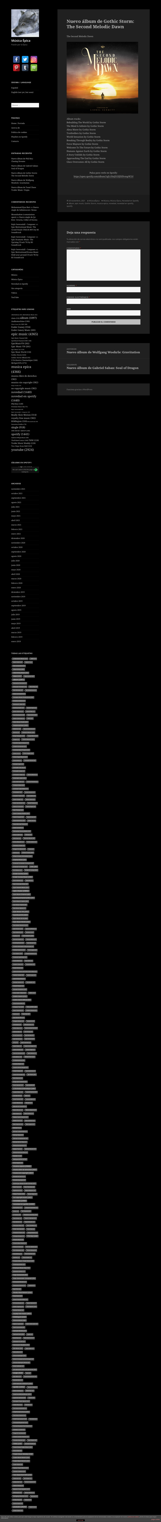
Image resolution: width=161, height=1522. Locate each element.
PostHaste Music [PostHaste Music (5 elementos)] (18, 1264)
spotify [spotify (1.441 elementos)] (20, 434)
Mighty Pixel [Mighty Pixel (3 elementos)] (17, 1149)
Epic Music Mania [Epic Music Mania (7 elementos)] (19, 908)
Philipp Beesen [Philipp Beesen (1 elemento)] (32, 1232)
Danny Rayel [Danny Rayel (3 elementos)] (30, 806)
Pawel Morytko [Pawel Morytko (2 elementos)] (29, 1222)
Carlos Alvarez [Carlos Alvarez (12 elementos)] (28, 739)
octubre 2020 (16, 547)
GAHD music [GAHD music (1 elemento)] (31, 975)
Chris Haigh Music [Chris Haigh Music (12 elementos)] (20, 757)
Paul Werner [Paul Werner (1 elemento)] (17, 1222)
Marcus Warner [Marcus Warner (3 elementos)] (31, 1110)
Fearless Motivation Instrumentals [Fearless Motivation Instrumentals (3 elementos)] (23, 946)
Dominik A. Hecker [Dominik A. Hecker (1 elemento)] (18, 845)
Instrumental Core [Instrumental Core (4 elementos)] (31, 1028)
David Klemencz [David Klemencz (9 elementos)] (19, 820)
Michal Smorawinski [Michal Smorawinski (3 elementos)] (19, 1145)
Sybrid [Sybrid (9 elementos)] (31, 1398)
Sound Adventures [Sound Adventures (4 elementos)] (30, 1376)
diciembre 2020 (18, 538)
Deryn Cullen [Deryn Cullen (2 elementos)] (17, 835)
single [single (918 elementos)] (18, 427)
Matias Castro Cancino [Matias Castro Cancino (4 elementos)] (20, 1117)
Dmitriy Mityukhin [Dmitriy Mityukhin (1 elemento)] (18, 842)
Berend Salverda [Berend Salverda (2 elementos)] (29, 729)
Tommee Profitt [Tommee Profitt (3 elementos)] (30, 1444)
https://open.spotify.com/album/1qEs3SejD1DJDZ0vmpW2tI (103, 176)
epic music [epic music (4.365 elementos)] (24, 334)
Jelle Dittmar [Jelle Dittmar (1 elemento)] (32, 1053)
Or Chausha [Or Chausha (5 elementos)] (26, 1211)
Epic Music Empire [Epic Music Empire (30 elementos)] (20, 901)
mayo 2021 (15, 516)
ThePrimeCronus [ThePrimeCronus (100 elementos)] (19, 440)
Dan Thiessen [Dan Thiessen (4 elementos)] (18, 810)
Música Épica (20, 40)
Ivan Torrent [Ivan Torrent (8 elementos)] (29, 1039)
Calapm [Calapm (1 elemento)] (16, 739)
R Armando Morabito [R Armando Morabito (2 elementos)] (19, 1282)
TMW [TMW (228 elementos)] (34, 440)
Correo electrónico (78, 297)
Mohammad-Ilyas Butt (20, 207)
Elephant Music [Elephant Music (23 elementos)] (19, 860)
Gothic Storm (90, 203)
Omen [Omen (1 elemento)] (15, 1211)
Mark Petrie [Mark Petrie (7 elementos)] (28, 1113)
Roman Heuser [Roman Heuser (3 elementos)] (18, 1310)
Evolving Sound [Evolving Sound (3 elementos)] (18, 943)
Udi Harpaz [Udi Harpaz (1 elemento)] (27, 1478)
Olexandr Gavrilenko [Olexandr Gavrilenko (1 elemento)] (31, 1207)
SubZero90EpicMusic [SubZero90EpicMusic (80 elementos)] (20, 438)
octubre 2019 (16, 601)
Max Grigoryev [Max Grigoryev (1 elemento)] (17, 1124)
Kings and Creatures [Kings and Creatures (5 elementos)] (19, 1081)
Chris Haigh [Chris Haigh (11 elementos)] (28, 753)
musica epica (102, 203)
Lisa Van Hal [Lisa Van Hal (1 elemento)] (17, 1095)
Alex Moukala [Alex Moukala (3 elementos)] (17, 690)
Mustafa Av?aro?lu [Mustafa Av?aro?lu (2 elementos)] (19, 1176)
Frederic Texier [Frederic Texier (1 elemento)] (17, 964)
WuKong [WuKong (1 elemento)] (34, 1496)
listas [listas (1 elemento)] (27, 1095)
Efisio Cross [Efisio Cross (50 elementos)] (16, 324)
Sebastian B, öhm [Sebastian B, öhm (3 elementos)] (19, 1341)
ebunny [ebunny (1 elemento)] (16, 852)
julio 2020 (15, 560)
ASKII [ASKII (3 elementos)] (30, 718)
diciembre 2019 (18, 592)
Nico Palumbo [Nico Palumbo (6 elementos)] (29, 1187)
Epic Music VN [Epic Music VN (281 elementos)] (20, 346)
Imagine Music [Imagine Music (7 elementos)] (18, 1021)
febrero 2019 (16, 637)
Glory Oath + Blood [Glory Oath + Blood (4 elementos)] (19, 993)
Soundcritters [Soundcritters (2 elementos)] (17, 1380)
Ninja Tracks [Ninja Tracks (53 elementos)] (16, 385)
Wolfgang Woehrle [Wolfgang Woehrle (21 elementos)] (20, 1496)
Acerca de (15, 128)
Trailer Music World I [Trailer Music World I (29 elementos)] (21, 1457)
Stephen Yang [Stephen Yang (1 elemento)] (32, 1387)
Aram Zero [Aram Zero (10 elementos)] (32, 715)
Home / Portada (18, 123)
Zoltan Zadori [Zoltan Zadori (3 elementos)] (17, 1510)
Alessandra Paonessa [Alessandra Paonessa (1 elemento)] (19, 683)
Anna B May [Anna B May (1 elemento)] (30, 711)
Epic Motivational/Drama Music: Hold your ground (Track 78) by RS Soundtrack (25, 255)
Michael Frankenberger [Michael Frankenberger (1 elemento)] (20, 1131)
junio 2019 (15, 619)
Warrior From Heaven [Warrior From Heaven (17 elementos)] (21, 1489)
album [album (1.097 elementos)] (28, 318)
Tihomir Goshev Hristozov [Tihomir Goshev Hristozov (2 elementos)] (20, 1436)
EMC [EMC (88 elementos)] (24, 324)
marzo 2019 (16, 632)
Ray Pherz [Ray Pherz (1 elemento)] (16, 1289)
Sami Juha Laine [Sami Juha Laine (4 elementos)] (31, 1324)
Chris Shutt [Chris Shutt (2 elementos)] (17, 760)
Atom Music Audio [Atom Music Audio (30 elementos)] (20, 722)
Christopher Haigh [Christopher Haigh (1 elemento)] (18, 774)
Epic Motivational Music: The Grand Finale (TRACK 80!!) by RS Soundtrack (25, 230)
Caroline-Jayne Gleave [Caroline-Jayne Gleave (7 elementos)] (20, 743)
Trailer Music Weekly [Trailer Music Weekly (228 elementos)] (23, 443)
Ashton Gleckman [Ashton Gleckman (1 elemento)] (18, 718)
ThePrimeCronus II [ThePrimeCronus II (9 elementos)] (19, 1419)
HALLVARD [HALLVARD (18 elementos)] (32, 1007)
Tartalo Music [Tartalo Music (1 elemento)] (17, 1405)
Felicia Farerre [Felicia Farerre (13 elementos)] (19, 950)
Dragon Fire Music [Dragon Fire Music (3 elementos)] (19, 849)
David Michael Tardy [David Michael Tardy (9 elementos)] (20, 824)
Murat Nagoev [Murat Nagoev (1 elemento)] (17, 1163)
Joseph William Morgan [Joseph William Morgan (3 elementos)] (20, 1067)
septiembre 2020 (18, 551)
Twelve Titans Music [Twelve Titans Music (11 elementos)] (20, 1468)
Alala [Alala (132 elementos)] (15, 318)
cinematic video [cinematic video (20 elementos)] (19, 778)
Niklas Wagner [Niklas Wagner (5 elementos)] (30, 1190)
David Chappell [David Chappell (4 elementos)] (18, 817)
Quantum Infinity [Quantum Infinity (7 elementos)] (18, 1271)
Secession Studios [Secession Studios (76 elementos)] (18, 424)
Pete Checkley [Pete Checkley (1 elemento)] (31, 1225)
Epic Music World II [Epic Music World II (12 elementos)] (20, 925)
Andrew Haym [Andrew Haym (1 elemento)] (31, 708)
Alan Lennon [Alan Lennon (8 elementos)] (29, 676)
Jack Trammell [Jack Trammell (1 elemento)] (25, 1042)
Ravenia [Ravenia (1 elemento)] (31, 1285)
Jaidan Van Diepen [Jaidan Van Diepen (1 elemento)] (30, 1046)
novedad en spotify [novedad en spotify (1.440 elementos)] (23, 1204)
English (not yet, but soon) (22, 92)
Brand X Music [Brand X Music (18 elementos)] (28, 732)
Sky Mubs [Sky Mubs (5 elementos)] (17, 1376)
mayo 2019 (15, 623)
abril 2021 (15, 520)
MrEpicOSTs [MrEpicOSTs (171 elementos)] (19, 363)
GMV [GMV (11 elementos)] (32, 993)
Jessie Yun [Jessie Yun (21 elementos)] (29, 1057)
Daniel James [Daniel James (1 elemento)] (30, 799)
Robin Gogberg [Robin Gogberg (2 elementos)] (18, 1306)
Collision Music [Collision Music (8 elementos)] (18, 785)
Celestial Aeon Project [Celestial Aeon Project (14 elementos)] (21, 750)
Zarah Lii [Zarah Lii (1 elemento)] (33, 1507)
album (71, 203)
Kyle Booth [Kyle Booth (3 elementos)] (30, 1085)
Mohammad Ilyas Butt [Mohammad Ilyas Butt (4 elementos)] (20, 1152)
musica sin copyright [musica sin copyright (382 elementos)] (24, 382)
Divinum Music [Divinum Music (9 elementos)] (29, 838)
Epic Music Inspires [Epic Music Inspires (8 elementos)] (19, 905)
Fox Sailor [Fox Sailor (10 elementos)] (17, 953)
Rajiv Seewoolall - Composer (23, 224)
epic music (79, 203)
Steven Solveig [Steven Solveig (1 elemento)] (18, 1390)
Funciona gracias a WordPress (79, 389)
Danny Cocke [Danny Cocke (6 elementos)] (18, 806)
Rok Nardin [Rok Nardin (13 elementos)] (31, 1306)
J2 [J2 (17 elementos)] (15, 1042)
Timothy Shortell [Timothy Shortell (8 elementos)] (18, 1440)
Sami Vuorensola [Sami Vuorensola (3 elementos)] (18, 1327)
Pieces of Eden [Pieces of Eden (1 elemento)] (18, 1247)
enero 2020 (16, 587)
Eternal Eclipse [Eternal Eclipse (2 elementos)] (18, 939)
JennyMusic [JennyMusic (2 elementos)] (17, 1057)
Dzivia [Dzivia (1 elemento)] (31, 849)
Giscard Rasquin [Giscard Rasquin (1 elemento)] (18, 986)
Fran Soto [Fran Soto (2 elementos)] (28, 961)
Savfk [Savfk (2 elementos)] (30, 1334)
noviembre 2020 (18, 543)
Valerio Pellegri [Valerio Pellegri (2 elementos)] (18, 1485)
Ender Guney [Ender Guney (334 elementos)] (20, 327)
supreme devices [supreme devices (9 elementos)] (19, 1398)
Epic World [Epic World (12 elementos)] (17, 932)
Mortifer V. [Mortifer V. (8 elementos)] (17, 1156)
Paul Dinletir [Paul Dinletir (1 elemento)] (17, 1218)
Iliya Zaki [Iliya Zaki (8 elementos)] (25, 1014)
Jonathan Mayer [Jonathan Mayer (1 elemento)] (18, 1064)
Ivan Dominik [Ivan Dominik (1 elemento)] (17, 1039)
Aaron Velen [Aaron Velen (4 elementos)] (17, 662)
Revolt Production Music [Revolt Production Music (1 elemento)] (20, 1299)
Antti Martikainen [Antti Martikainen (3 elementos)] (18, 715)
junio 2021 (15, 511)
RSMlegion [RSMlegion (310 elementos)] (19, 421)
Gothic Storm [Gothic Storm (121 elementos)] (18, 355)
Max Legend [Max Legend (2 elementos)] (30, 1124)
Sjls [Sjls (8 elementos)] (28, 1373)
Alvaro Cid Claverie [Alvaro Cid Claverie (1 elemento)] (19, 694)
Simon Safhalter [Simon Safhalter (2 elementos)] (18, 1366)
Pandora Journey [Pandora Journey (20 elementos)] (30, 1215)
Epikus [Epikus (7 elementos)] (16, 936)
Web (69, 309)
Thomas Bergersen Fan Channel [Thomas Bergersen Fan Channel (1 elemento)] (22, 1426)
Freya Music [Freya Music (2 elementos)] (30, 964)
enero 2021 (16, 534)
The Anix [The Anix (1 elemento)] (28, 1405)
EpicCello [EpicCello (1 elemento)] (29, 880)
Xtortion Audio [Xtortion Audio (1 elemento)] (17, 1503)
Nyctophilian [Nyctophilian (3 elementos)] (17, 1207)
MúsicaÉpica (94, 200)
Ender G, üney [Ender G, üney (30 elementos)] (31, 870)
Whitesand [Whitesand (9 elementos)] (17, 1492)
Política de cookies (19, 132)
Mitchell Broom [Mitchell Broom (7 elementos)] (30, 1149)
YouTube (15, 297)
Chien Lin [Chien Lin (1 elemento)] (16, 753)
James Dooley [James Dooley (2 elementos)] (17, 1049)
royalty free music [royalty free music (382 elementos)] (23, 418)
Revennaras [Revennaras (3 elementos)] (17, 1296)
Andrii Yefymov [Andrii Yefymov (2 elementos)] (18, 711)
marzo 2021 (16, 525)
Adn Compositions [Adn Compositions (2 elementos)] (19, 666)
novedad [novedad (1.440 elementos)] (21, 392)
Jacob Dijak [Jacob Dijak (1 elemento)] (17, 1046)
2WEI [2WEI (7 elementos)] (33, 658)
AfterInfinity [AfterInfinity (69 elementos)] (16, 315)
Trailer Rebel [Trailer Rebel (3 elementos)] (17, 1464)
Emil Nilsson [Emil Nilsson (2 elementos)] (17, 870)
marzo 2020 (16, 578)
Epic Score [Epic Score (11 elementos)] (17, 929)
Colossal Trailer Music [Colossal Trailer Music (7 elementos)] (20, 789)
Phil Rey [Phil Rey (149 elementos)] (17, 404)
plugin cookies (155, 1519)
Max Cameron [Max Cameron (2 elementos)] (29, 1120)
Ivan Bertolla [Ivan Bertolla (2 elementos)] (29, 1035)
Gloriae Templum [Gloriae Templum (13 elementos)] (19, 989)
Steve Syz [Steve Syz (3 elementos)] (29, 1390)
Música (14, 275)
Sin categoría (16, 288)
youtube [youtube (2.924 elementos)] (22, 449)
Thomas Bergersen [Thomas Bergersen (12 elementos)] (20, 1422)
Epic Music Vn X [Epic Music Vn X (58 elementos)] (17, 349)
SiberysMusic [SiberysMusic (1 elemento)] (17, 1352)
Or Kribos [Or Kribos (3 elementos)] (16, 1215)
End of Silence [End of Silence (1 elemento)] (17, 880)
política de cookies (133, 1517)
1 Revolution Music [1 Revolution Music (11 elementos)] (20, 658)
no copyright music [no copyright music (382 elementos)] (24, 388)
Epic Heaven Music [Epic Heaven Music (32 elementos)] (20, 887)
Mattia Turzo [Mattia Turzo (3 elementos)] (17, 1120)
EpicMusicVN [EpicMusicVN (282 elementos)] (20, 343)
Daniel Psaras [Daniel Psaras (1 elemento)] (32, 803)
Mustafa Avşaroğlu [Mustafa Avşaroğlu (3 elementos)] (19, 1180)
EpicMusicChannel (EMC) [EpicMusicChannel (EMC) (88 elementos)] (21, 341)
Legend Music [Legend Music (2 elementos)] (17, 1092)
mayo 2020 (15, 569)
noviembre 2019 (18, 596)
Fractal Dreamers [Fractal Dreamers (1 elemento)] (31, 953)
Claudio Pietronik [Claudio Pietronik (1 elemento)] (32, 781)
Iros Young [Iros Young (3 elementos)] (28, 1031)
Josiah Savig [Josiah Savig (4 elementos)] (17, 1071)
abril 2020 (15, 574)
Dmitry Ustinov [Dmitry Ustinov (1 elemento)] (31, 842)
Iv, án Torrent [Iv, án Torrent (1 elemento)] (17, 1035)
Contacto (15, 141)
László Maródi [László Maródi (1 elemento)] (17, 1103)
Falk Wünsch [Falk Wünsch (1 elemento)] (31, 943)
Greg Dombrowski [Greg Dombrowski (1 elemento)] (18, 1003)
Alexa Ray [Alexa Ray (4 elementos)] (33, 687)
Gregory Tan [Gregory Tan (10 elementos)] (18, 1007)
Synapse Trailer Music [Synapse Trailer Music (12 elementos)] (21, 1401)
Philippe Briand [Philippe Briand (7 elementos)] (18, 1236)
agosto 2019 (16, 610)
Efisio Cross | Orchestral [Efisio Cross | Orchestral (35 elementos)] (22, 856)
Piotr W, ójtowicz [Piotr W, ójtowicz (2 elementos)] (31, 1247)
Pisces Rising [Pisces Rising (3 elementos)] (31, 1250)
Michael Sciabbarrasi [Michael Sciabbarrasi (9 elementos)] (20, 1138)
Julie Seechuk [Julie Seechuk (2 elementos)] (30, 1071)
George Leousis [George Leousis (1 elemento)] (18, 982)
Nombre (72, 285)
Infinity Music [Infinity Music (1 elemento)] (17, 1028)
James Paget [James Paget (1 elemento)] (30, 1049)
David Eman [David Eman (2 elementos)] (31, 817)
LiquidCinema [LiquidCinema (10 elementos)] (31, 1092)
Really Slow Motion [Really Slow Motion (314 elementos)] (24, 414)
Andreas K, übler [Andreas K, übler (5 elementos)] (18, 704)
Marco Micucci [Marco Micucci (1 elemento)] (17, 1110)
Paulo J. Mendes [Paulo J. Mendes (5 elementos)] (30, 1218)
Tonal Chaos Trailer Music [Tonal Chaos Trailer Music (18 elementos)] (22, 1447)
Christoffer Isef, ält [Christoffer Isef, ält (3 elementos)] (19, 767)
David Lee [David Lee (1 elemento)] (31, 820)
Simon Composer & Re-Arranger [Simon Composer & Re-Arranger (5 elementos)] (23, 1359)
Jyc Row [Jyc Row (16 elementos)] (32, 1074)
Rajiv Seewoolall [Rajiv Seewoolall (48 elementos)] (17, 409)
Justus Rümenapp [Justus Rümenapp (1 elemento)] (18, 1074)
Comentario (74, 248)
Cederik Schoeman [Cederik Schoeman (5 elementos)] (19, 746)
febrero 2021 (16, 529)
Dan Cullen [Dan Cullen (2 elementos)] (31, 796)
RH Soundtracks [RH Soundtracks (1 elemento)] (18, 1303)
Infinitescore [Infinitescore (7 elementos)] (28, 1024)
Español (14, 88)
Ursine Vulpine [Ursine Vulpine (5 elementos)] (30, 1482)
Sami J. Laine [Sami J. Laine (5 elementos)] (18, 1324)
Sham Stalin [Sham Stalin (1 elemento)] (30, 1348)
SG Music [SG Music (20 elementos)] (17, 1348)
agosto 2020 (16, 556)
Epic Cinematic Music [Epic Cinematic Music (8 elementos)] (20, 884)
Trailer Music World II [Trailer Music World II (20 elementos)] (21, 1461)
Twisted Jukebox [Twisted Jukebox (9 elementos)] (19, 1471)
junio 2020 (15, 565)
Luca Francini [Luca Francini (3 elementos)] (17, 1099)
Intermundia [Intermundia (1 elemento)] (17, 1031)
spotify (69, 206)
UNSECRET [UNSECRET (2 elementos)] (17, 1482)
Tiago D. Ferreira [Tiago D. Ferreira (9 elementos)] (19, 1433)
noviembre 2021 (18, 489)
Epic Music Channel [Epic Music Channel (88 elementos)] (19, 338)
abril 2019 (15, 628)
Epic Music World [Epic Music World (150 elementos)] (21, 352)
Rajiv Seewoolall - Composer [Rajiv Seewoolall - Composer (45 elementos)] (20, 412)
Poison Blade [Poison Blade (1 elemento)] (27, 1257)
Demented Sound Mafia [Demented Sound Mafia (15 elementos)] (21, 831)
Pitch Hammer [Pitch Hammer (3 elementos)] (29, 1254)
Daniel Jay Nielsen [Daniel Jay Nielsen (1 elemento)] (18, 803)
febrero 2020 (16, 583)
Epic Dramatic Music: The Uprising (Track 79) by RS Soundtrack (22, 242)
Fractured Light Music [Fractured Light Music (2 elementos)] (19, 957)
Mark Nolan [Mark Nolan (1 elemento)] (17, 1113)
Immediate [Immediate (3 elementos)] (17, 1024)
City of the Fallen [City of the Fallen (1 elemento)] (18, 781)
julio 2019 (15, 614)
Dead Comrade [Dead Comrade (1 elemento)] (18, 827)
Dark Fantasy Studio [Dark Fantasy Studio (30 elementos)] (21, 813)
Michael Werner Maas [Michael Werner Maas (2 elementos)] (19, 1142)
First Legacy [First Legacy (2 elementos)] (32, 950)
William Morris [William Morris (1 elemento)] (29, 1492)
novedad (112, 203)
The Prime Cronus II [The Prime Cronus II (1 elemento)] (19, 1415)
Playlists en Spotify (19, 137)
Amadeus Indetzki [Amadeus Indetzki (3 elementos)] (19, 701)
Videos (14, 293)
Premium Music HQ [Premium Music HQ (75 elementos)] (19, 407)
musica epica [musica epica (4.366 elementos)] (22, 1166)
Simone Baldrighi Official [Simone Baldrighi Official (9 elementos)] (21, 1362)
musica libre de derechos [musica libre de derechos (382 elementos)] (24, 1170)
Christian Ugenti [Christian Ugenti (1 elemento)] (18, 764)
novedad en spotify (125, 203)
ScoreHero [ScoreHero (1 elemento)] (16, 1338)
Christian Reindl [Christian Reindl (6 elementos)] (30, 760)
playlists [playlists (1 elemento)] (16, 1257)
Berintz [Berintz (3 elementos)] (16, 732)
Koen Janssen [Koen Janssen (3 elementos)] (18, 1085)
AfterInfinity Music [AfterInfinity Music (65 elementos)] (29, 315)
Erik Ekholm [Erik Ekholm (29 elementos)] (28, 936)
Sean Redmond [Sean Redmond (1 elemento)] (29, 1338)
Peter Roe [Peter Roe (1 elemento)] (30, 1229)
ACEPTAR (80, 1520)
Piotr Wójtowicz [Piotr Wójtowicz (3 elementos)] (18, 1250)
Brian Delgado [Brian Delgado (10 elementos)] (18, 736)
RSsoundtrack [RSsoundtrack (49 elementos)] (32, 421)
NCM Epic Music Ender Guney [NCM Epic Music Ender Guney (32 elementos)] (24, 1183)
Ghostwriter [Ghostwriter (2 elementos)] (30, 982)
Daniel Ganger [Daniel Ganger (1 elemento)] (17, 799)
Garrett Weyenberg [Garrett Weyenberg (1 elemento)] (19, 978)
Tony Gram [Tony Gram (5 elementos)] (17, 1450)
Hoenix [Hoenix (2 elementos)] (16, 1014)
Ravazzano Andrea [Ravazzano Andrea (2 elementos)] (19, 1285)
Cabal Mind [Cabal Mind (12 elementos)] (32, 736)
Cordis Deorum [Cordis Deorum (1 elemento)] (29, 792)
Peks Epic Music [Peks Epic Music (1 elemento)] (18, 1225)
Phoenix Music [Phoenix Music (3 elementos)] (18, 1239)
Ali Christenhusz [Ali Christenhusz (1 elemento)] (31, 690)
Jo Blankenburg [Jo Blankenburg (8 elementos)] (18, 1060)
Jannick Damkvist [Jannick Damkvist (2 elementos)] (18, 1053)
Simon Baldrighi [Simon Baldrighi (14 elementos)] (19, 1356)
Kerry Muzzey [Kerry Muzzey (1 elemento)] (17, 1078)
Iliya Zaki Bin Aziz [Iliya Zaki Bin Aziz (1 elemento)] (18, 1017)
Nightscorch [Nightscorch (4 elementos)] (17, 1190)
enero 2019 (16, 641)
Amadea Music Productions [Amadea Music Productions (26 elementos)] (23, 697)
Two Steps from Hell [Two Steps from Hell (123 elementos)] (21, 446)
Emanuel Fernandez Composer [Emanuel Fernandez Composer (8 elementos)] (23, 863)
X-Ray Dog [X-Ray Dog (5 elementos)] (17, 1500)
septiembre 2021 (18, 498)
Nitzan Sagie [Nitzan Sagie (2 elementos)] (32, 1194)
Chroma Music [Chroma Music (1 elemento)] (32, 774)
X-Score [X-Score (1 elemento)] (28, 1500)
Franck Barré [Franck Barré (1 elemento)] (17, 961)
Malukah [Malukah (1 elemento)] (29, 1103)
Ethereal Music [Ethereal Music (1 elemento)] (31, 939)
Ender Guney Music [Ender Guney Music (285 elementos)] (23, 330)
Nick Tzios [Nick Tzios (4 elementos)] (17, 1187)
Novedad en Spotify (19, 284)
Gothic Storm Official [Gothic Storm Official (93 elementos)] (20, 358)
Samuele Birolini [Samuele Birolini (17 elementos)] (19, 1331)
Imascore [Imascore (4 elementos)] (30, 1021)
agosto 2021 (16, 502)
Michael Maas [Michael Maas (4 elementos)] (18, 1135)
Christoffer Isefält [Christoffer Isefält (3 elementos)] (18, 771)
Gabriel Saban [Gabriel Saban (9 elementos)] (18, 975)
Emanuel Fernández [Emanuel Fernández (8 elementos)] (20, 866)
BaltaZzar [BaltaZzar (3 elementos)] (16, 729)
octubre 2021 (16, 493)
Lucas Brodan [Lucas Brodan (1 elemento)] (30, 1099)
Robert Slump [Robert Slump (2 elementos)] (31, 1303)
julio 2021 (15, 507)
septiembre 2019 (18, 605)
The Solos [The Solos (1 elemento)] (33, 1419)
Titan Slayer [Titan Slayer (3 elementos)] (32, 1440)
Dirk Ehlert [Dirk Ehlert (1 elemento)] (16, 838)
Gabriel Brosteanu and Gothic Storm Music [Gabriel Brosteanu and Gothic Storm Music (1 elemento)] (24, 971)
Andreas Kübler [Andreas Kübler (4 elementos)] (18, 708)
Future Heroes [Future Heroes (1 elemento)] (17, 968)
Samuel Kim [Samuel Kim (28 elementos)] (18, 1334)
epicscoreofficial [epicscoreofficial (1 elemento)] (31, 929)
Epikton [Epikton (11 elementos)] (29, 932)
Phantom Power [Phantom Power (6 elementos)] (18, 1232)
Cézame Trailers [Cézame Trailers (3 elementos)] (18, 796)
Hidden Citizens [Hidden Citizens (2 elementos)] (31, 1010)
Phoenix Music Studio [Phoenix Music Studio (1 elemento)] (19, 1243)
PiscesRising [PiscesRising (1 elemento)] (17, 1254)
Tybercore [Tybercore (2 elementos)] (16, 1478)
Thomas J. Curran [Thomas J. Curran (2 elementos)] (18, 1429)
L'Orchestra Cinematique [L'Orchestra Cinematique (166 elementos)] (24, 360)
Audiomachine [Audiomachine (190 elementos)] (20, 321)
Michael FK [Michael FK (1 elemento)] (17, 1128)
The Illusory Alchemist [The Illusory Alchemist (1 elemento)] (19, 1408)
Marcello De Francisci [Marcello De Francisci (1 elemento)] (19, 1106)
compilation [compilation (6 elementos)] (17, 792)
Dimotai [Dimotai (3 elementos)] (28, 835)
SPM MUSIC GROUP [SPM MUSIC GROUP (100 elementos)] (20, 431)
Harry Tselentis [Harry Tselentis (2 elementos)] (18, 1010)
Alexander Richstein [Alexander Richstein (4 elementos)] (19, 687)
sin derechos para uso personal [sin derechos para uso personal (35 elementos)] (24, 1370)
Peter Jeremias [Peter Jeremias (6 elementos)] (18, 1229)
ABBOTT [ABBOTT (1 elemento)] (28, 662)
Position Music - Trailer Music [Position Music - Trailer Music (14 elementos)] (23, 1261)
